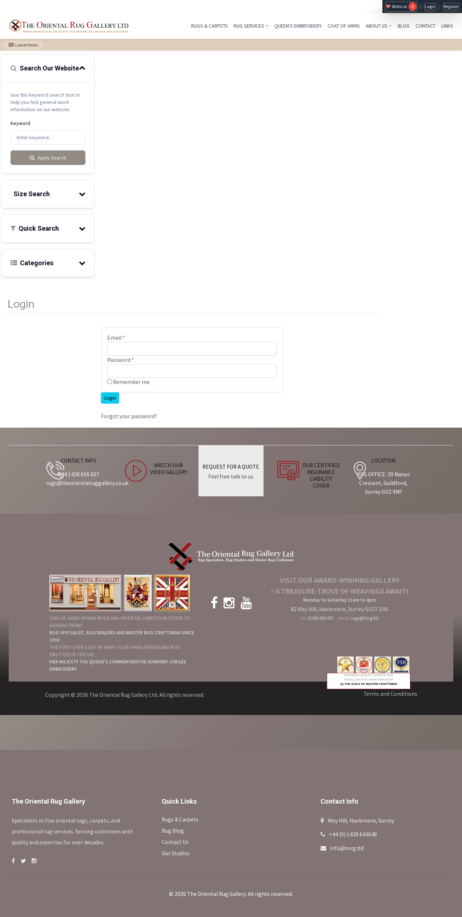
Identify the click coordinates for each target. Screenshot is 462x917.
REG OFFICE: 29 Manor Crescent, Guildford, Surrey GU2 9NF (383, 483)
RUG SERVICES (251, 26)
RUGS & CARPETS (209, 26)
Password (120, 359)
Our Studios (176, 853)
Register (451, 6)
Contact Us (175, 842)
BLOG (404, 26)
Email (116, 337)
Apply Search (48, 157)
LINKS (447, 26)
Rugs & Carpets (180, 819)
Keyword (20, 123)
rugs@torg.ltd (364, 618)
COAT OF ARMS (344, 26)
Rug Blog (173, 830)
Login (430, 6)
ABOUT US (379, 26)
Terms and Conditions (390, 693)
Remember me (128, 382)
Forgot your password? (129, 416)
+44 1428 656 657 (78, 474)
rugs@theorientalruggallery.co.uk (87, 483)
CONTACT (425, 26)
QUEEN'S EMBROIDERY (298, 26)
